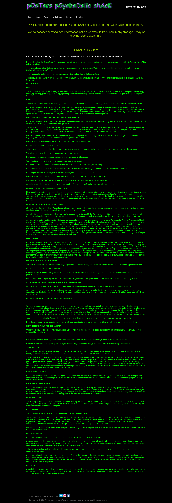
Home (30, 17)
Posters (46, 17)
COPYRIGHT (47, 496)
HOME (31, 496)
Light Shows (57, 17)
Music (38, 17)
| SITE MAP (55, 496)
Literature (69, 17)
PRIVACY (38, 496)
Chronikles (79, 17)
